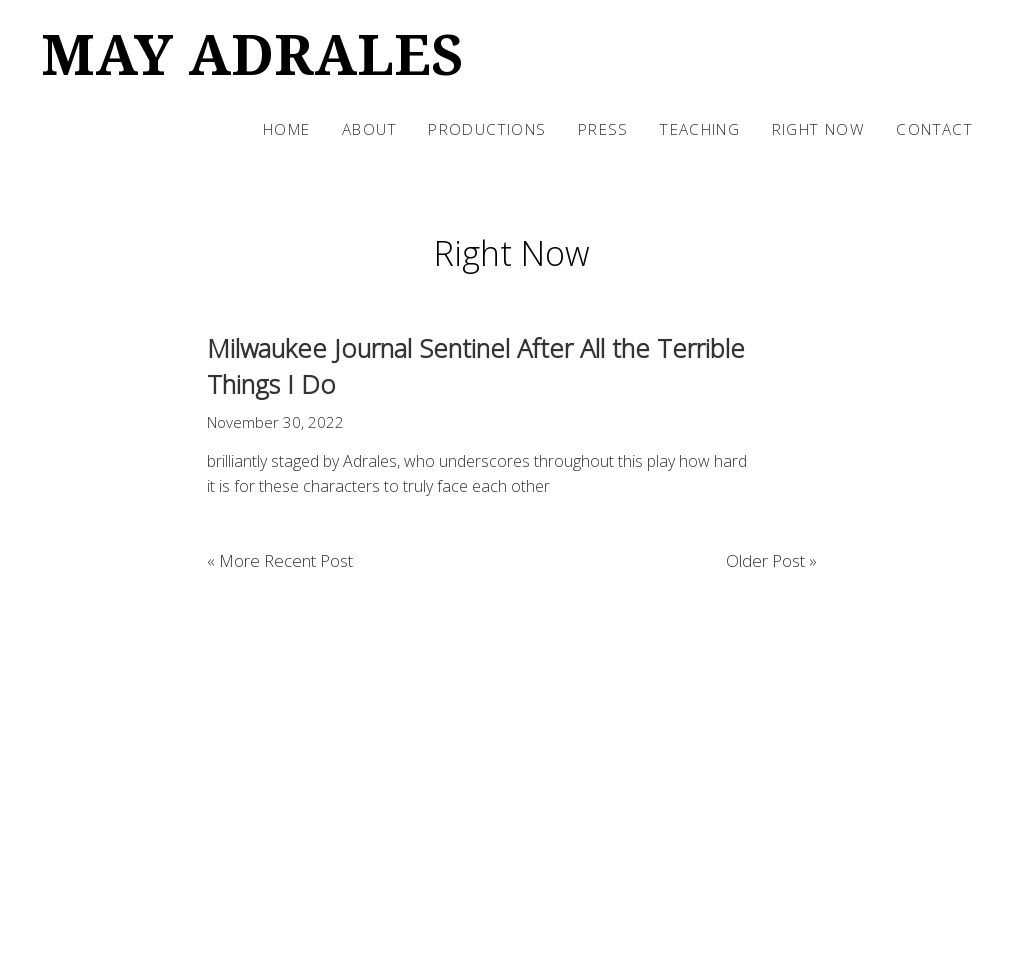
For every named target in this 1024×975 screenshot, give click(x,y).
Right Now (818, 129)
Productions (487, 129)
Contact (934, 129)
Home (287, 129)
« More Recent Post (280, 560)
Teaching (700, 129)
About (369, 129)
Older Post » (771, 560)
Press (603, 129)
